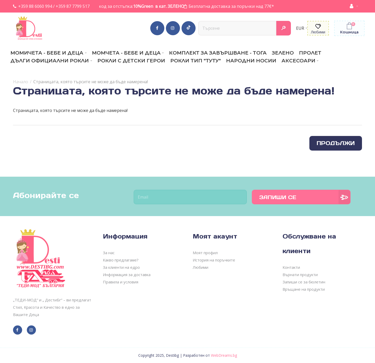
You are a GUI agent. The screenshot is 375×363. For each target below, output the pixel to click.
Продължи (336, 143)
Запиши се (277, 197)
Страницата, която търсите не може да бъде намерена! (90, 82)
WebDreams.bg (224, 355)
